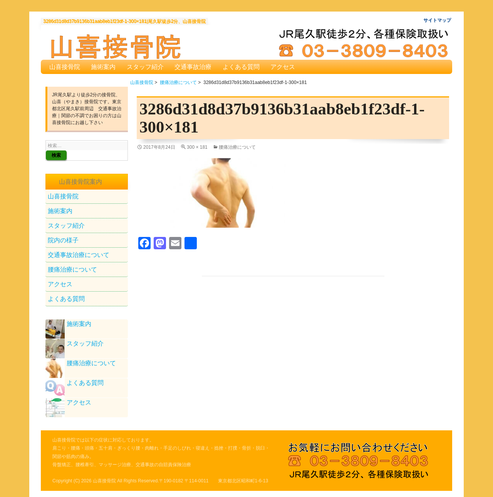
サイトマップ (437, 20)
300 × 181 (197, 147)
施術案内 (103, 67)
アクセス (282, 67)
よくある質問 (241, 67)
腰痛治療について (178, 82)
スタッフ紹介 (145, 67)
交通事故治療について (78, 255)
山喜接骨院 (64, 67)
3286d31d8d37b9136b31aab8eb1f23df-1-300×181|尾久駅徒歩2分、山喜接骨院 (124, 21)
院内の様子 (63, 240)
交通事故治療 (192, 67)
